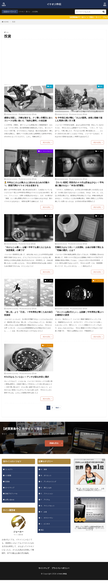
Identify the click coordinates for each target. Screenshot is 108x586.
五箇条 (7, 487)
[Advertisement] (54, 60)
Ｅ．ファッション (48, 500)
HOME (6, 22)
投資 (13, 22)
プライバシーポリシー (60, 575)
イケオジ (22, 11)
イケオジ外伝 (54, 4)
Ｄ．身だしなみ (47, 493)
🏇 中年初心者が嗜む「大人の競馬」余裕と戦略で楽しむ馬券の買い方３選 (79, 119)
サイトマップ (44, 575)
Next (57, 412)
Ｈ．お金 (100, 154)
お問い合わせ (10, 506)
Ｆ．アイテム (99, 284)
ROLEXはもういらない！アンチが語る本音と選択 (28, 381)
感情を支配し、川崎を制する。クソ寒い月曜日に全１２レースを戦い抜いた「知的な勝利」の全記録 (27, 121)
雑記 (50, 86)
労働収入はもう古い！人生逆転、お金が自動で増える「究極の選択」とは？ (78, 252)
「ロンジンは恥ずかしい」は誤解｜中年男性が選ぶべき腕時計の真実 (78, 317)
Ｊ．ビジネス (46, 532)
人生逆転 (37, 11)
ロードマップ (10, 493)
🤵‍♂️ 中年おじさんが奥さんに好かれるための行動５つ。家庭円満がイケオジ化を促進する (28, 187)
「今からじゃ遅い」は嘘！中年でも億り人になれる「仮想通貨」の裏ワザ (27, 252)
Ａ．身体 (44, 474)
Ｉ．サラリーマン (48, 525)
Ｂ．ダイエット (47, 480)
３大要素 (8, 480)
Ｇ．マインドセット (46, 154)
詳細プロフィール (12, 500)
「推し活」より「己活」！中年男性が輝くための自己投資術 (27, 317)
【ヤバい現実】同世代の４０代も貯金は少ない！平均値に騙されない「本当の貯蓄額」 (78, 187)
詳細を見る (54, 447)
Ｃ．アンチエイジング (50, 487)
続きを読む (47, 146)
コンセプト (9, 474)
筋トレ (29, 11)
